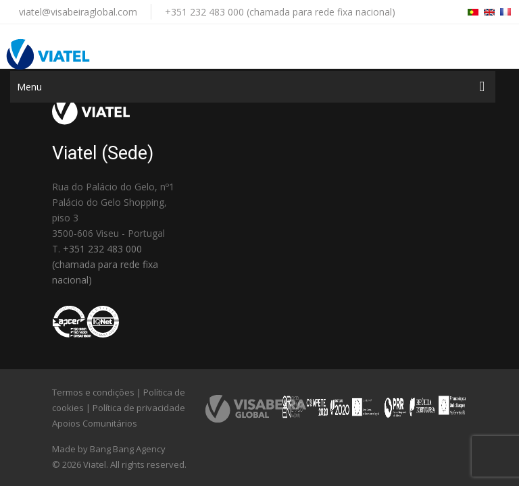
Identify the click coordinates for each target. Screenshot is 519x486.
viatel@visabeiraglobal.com (78, 11)
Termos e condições (93, 392)
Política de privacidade (139, 408)
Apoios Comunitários (94, 423)
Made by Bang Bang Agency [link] (109, 449)
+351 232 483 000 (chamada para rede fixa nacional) (280, 11)
